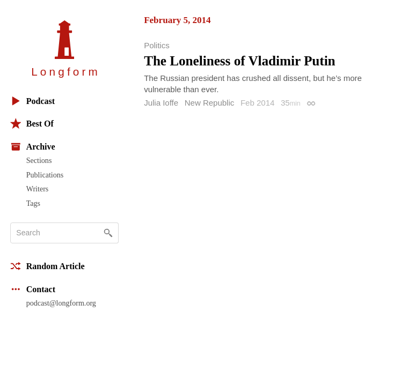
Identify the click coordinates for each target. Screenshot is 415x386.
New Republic (210, 102)
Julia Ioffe (161, 102)
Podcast (32, 101)
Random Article (47, 266)
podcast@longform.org (61, 303)
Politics (157, 45)
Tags (33, 203)
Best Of (32, 123)
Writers (37, 188)
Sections (39, 160)
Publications (44, 174)
